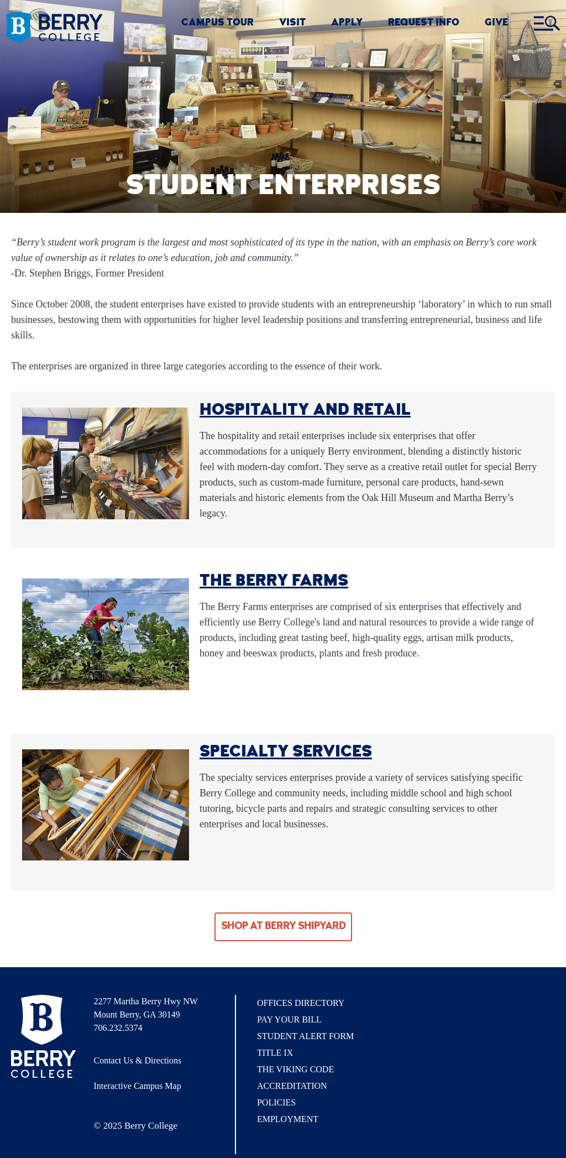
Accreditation (292, 1086)
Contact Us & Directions (138, 1060)
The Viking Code (295, 1069)
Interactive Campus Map (137, 1086)
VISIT (292, 23)
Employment (287, 1119)
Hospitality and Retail (305, 411)
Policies (276, 1102)
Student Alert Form (305, 1036)
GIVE (496, 23)
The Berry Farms (274, 581)
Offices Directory (300, 1003)
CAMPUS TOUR (217, 23)
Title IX (275, 1052)
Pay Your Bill (289, 1019)
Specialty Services (286, 752)
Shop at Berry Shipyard (283, 927)
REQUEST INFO (423, 23)
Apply (347, 23)
